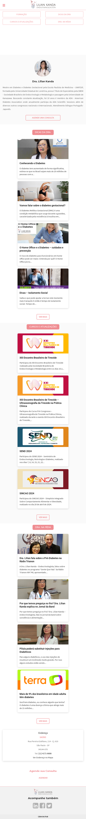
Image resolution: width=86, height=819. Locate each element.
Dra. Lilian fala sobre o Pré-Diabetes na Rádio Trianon (41, 560)
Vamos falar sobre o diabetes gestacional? (42, 205)
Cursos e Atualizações (21, 21)
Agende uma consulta (43, 117)
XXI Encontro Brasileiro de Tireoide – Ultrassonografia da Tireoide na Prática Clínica (40, 402)
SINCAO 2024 (27, 493)
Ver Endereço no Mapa (43, 757)
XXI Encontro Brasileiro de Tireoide (38, 357)
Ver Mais (43, 316)
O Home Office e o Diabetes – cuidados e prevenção (41, 249)
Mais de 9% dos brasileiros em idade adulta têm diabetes (43, 695)
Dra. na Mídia (64, 21)
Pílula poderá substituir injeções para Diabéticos (40, 650)
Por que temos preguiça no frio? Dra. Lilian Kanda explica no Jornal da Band (42, 605)
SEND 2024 (26, 451)
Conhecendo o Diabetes (32, 163)
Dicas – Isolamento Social (34, 292)
